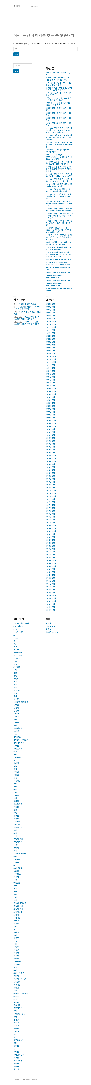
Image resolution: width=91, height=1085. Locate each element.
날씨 (15, 725)
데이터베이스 (18, 743)
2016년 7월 (50, 540)
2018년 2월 (50, 484)
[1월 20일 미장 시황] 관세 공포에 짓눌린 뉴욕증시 (58, 248)
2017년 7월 (50, 505)
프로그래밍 (17, 1060)
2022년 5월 (50, 342)
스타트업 (17, 859)
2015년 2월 (50, 589)
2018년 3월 (50, 481)
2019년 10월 (51, 426)
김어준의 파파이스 (20, 702)
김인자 (16, 713)
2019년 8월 (50, 432)
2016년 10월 (51, 531)
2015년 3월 (50, 586)
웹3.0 (15, 929)
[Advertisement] (45, 22)
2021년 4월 (50, 376)
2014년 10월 (51, 601)
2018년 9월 (50, 464)
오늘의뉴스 (17, 912)
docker (16, 638)
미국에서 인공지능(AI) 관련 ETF (58, 259)
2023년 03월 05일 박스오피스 (58, 280)
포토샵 (16, 1057)
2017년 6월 (50, 508)
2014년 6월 (50, 604)
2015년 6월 (50, 578)
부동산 (16, 815)
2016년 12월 (51, 525)
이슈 (15, 941)
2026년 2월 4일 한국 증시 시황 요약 (58, 119)
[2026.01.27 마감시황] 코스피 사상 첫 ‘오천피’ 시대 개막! (58, 190)
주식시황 (17, 1005)
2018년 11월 (51, 458)
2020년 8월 (50, 400)
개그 (15, 673)
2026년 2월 (50, 304)
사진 (15, 830)
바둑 (15, 798)
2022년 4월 (50, 344)
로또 (15, 760)
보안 (15, 813)
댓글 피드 (49, 629)
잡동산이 (17, 982)
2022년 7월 (50, 336)
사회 (15, 833)
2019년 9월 (50, 429)
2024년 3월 (50, 309)
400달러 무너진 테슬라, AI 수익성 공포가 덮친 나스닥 (58, 99)
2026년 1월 (50, 306)
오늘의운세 (17, 917)
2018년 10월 (51, 461)
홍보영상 (17, 1069)
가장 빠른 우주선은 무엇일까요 (27, 313)
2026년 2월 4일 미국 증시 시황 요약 (58, 114)
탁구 (15, 1037)
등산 (15, 754)
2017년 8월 (50, 502)
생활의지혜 (17, 842)
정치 (15, 999)
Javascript (17, 652)
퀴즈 (15, 1034)
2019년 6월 (50, 438)
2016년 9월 (50, 534)
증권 (15, 1011)
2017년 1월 (50, 522)
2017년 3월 (50, 516)
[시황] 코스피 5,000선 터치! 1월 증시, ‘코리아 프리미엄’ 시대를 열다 (59, 222)
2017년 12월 (51, 490)
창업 (15, 1017)
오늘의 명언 (18, 906)
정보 (15, 990)
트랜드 (16, 1046)
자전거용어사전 (19, 979)
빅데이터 (17, 824)
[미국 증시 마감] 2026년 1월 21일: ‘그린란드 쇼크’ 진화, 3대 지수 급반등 (59, 237)
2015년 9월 (50, 569)
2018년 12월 (51, 455)
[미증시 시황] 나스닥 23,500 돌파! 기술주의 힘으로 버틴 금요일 (59, 209)
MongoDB (17, 655)
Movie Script (18, 658)
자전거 (16, 976)
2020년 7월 (50, 403)
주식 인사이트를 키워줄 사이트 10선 (58, 268)
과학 (15, 687)
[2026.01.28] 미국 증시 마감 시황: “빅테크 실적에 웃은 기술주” (59, 175)
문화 (15, 789)
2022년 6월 (50, 339)
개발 (15, 676)
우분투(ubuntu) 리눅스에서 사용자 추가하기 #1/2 (26, 323)
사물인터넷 (17, 827)
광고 (15, 693)
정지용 (16, 996)
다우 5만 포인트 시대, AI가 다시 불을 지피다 (59, 93)
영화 (15, 900)
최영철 (16, 1028)
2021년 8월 (50, 365)
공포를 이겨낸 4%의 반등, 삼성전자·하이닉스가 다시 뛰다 (59, 88)
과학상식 (17, 690)
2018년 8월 (50, 467)
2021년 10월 (51, 362)
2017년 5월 (50, 511)
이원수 (16, 947)
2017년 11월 (51, 493)
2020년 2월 (50, 414)
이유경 (16, 950)
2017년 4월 (50, 513)
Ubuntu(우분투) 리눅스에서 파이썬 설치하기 (26, 307)
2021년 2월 (50, 382)
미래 (15, 792)
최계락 (16, 1025)
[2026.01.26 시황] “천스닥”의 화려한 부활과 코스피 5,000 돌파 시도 (59, 203)
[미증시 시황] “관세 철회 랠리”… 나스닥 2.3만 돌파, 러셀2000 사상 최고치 (59, 215)
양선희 (16, 877)
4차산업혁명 (18, 626)
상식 (15, 836)
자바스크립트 (18, 973)
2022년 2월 (50, 350)
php (15, 664)
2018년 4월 (50, 479)
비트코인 (17, 821)
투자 (15, 1043)
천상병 (16, 1022)
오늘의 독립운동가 (20, 903)
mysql (15, 661)
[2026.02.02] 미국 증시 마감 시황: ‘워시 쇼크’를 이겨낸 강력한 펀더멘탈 (59, 137)
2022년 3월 (50, 347)
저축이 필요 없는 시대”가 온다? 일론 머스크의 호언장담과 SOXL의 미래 (59, 169)
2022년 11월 (51, 324)
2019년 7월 (50, 435)
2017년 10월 (51, 496)
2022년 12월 (51, 321)
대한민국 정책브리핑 (21, 740)
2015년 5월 (50, 581)
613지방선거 (18, 632)
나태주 (16, 722)
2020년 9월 (50, 397)
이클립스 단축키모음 (27, 304)
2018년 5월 (50, 476)
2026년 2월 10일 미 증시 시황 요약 (59, 73)
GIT (14, 641)
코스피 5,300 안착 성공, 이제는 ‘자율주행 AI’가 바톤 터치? (58, 78)
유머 (15, 935)
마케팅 (16, 775)
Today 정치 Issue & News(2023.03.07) (54, 276)
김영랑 (16, 705)
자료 (15, 967)
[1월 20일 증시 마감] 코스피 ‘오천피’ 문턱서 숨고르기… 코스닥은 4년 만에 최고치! (59, 254)
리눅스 (16, 766)
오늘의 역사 (18, 909)
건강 (15, 681)
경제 (15, 684)
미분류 (16, 795)
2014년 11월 (51, 598)
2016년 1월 (50, 557)
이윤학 (16, 952)
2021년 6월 (50, 371)
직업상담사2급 (19, 1014)
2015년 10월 (51, 566)
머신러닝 (17, 780)
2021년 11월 (51, 359)
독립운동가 (17, 748)
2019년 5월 (50, 441)
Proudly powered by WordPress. (29, 1079)
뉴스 (15, 734)
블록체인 (17, 818)
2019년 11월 (51, 423)
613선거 (16, 629)
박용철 (16, 807)
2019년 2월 (50, 449)
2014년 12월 (51, 595)
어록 (15, 880)
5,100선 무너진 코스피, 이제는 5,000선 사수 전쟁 (58, 104)
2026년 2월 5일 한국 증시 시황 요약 (58, 109)
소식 (15, 850)
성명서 (16, 847)
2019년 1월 (50, 452)
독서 (15, 751)
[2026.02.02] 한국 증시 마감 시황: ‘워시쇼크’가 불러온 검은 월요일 (59, 144)
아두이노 (17, 874)
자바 (15, 970)
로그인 (48, 623)
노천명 (16, 731)
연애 (15, 891)
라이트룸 (17, 757)
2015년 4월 (50, 583)
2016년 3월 (50, 551)
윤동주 (16, 938)
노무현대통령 (18, 728)
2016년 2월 (50, 554)
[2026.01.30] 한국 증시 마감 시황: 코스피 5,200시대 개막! (59, 163)
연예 (15, 894)
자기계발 (17, 964)
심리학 (16, 871)
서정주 (16, 845)
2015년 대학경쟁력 (21, 623)
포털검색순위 (18, 1054)
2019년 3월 (50, 446)
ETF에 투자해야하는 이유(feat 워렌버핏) (59, 289)
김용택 (16, 708)
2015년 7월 (50, 575)
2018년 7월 (50, 470)
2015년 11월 (51, 563)
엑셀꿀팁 (17, 882)
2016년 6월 (50, 543)
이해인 (16, 958)
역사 (15, 888)
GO (14, 643)
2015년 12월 (51, 560)
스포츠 (16, 862)
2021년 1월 (50, 385)
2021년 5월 (50, 374)
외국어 (16, 920)
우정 (15, 926)
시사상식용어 (18, 868)
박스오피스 (17, 804)
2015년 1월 (50, 592)
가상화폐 (17, 667)
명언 (15, 786)
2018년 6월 (50, 473)
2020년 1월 (50, 417)
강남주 (16, 670)
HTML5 (16, 649)
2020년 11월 (51, 391)
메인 (15, 783)
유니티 (16, 932)
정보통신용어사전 (20, 993)
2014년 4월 (50, 610)
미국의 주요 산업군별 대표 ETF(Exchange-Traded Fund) (58, 263)
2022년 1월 (50, 353)
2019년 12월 (51, 420)
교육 (15, 696)
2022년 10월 (51, 327)
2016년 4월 (50, 548)
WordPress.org (52, 632)
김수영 (16, 699)
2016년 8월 (50, 537)
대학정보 (17, 737)
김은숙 (16, 711)
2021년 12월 (51, 356)
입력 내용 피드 (51, 626)
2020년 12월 (51, 388)
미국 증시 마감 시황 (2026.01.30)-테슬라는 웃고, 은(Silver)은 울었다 (59, 156)
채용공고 (17, 1020)
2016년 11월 (51, 528)
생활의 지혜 (18, 839)
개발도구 (17, 678)
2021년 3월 (50, 379)
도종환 (16, 745)
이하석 (16, 955)
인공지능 (17, 961)
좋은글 (16, 1002)
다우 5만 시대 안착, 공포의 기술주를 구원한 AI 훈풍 (59, 83)
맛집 (15, 778)
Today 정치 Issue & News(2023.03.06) (54, 284)
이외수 (16, 944)
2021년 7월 (50, 368)
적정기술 (17, 984)
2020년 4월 (50, 409)
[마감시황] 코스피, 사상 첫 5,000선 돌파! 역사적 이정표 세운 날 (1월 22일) (58, 230)
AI (14, 635)
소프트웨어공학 (19, 853)
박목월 (16, 801)
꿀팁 (15, 719)
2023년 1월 (50, 318)
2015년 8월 (50, 572)
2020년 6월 (50, 406)
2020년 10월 (51, 394)
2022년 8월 (50, 333)
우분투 (16, 923)
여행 (15, 885)
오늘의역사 (17, 915)
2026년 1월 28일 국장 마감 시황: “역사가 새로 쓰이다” (59, 185)
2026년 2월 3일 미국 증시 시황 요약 (58, 124)
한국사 (16, 1063)
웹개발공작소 (18, 6)
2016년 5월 (50, 546)
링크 (15, 769)
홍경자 (16, 1066)
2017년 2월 (50, 519)
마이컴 (16, 772)
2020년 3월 (50, 411)
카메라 (16, 1031)
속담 (15, 856)
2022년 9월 (50, 330)
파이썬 (16, 1052)
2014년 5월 (50, 607)
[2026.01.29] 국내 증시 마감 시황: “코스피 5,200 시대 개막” (59, 180)
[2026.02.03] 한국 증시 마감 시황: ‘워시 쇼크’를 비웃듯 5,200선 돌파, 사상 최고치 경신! (59, 130)
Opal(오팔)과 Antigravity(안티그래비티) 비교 (58, 150)
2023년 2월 (50, 315)
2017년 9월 (50, 499)
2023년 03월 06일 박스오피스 (58, 272)
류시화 (16, 763)
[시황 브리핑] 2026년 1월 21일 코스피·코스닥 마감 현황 (58, 243)
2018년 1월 (50, 487)
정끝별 (16, 987)
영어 (15, 897)
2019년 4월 (50, 444)
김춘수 (16, 716)
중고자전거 (17, 1008)
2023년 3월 (50, 312)
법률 (15, 810)
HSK (15, 646)
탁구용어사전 (18, 1040)
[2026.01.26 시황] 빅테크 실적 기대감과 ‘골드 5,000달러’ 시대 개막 (58, 196)
